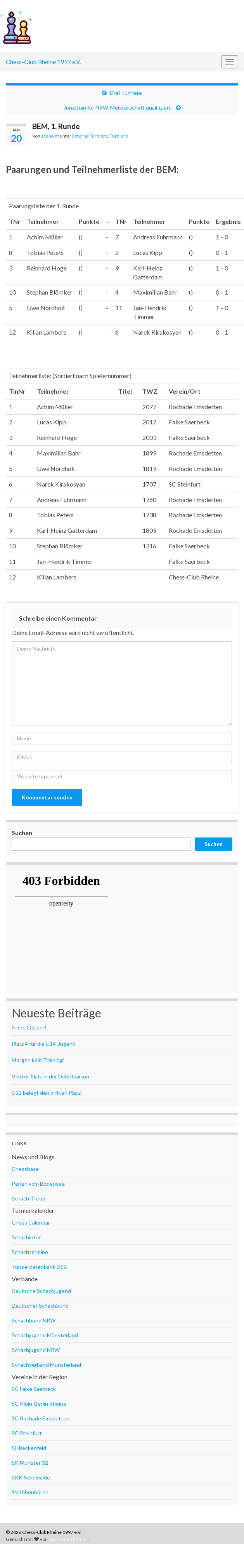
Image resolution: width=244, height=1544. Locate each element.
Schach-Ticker (29, 1198)
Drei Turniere (126, 92)
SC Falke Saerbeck (34, 1388)
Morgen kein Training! (38, 1060)
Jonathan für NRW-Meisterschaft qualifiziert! (118, 107)
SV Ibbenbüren (30, 1492)
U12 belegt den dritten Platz (46, 1092)
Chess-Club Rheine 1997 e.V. (43, 61)
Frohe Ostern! (29, 1027)
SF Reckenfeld (29, 1448)
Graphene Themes (68, 1539)
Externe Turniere (90, 136)
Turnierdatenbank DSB (39, 1266)
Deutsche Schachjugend (41, 1291)
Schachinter (26, 1237)
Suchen (22, 832)
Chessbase (25, 1168)
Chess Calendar (31, 1222)
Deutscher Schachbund (40, 1305)
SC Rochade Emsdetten (40, 1418)
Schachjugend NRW (36, 1350)
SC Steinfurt (27, 1433)
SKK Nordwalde (31, 1477)
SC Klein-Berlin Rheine (39, 1403)
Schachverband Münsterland (46, 1364)
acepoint (50, 136)
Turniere (119, 136)
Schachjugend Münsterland (45, 1335)
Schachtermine (30, 1252)
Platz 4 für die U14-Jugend (44, 1043)
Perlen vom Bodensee (38, 1183)
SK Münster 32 (30, 1462)
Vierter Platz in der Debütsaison (50, 1076)
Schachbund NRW (33, 1320)
